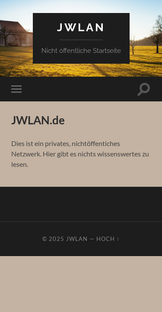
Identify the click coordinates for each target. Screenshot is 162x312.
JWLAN (81, 27)
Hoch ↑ (108, 238)
